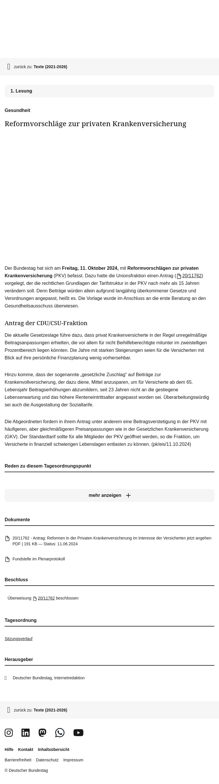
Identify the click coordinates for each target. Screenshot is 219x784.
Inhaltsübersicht (53, 749)
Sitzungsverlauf (19, 638)
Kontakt (25, 749)
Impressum (73, 760)
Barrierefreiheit (18, 760)
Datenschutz (47, 760)
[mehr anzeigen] (109, 495)
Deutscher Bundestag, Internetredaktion (49, 678)
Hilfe (9, 749)
